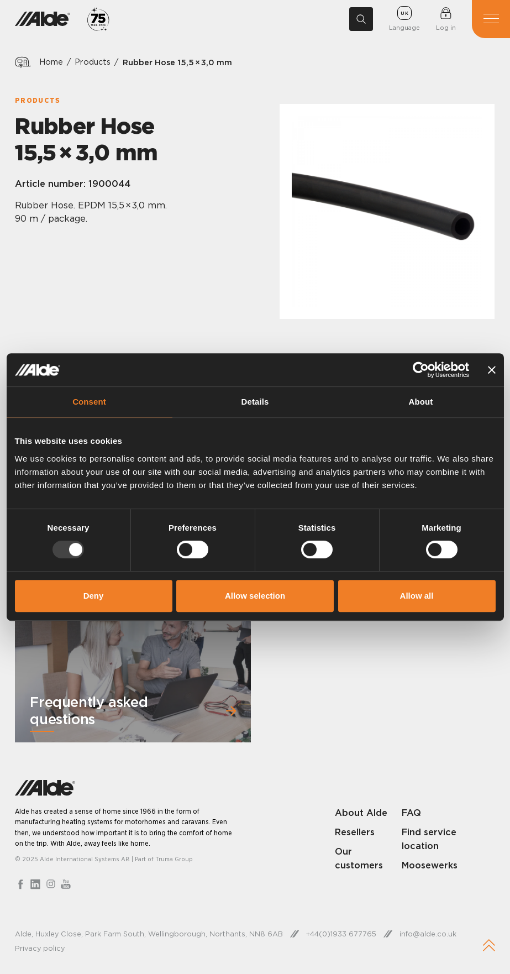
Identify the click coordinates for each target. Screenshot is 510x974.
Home (51, 62)
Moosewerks (430, 865)
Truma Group (174, 859)
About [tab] (421, 401)
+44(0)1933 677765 (341, 933)
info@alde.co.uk (427, 933)
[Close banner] (492, 370)
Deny (93, 595)
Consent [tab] (89, 401)
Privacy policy (40, 948)
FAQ (411, 812)
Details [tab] (255, 401)
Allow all (417, 595)
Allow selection (255, 595)
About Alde (361, 812)
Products (93, 62)
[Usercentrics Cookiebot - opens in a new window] (420, 370)
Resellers (355, 831)
